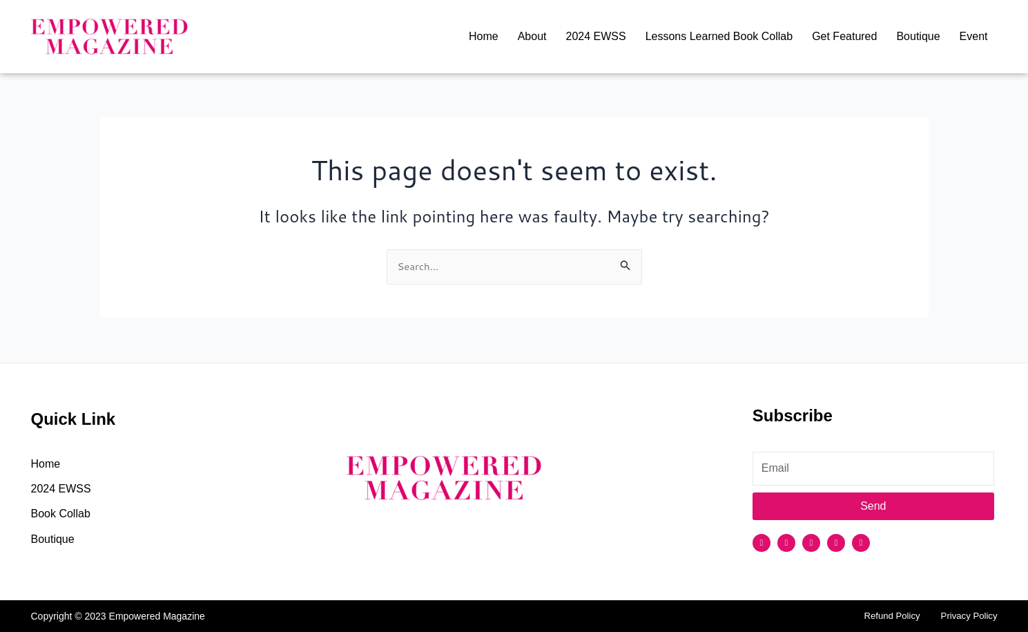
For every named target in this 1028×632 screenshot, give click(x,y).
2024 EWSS (595, 36)
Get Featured (844, 36)
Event (974, 36)
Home (483, 36)
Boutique (918, 36)
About (532, 36)
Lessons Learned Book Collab (719, 36)
